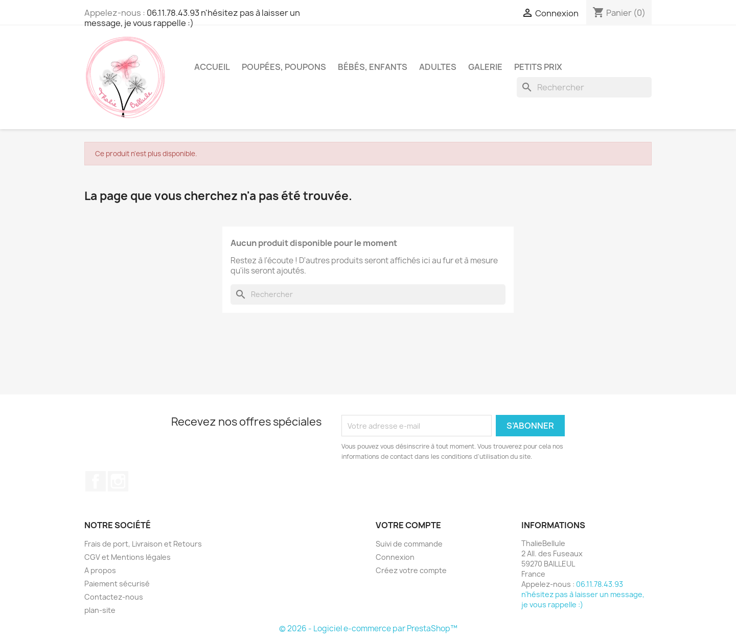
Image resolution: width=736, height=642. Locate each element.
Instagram (118, 481)
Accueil (212, 66)
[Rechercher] (584, 87)
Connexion (395, 557)
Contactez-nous (113, 597)
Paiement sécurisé (117, 583)
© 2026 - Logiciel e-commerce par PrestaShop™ (368, 628)
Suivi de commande (409, 544)
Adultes (437, 66)
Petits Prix (538, 66)
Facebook (95, 481)
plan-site (100, 610)
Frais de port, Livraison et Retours (143, 544)
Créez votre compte (411, 570)
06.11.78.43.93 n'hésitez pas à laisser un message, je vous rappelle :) (192, 18)
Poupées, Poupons (284, 66)
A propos (100, 570)
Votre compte (408, 525)
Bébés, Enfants (372, 66)
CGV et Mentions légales (127, 557)
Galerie (485, 66)
